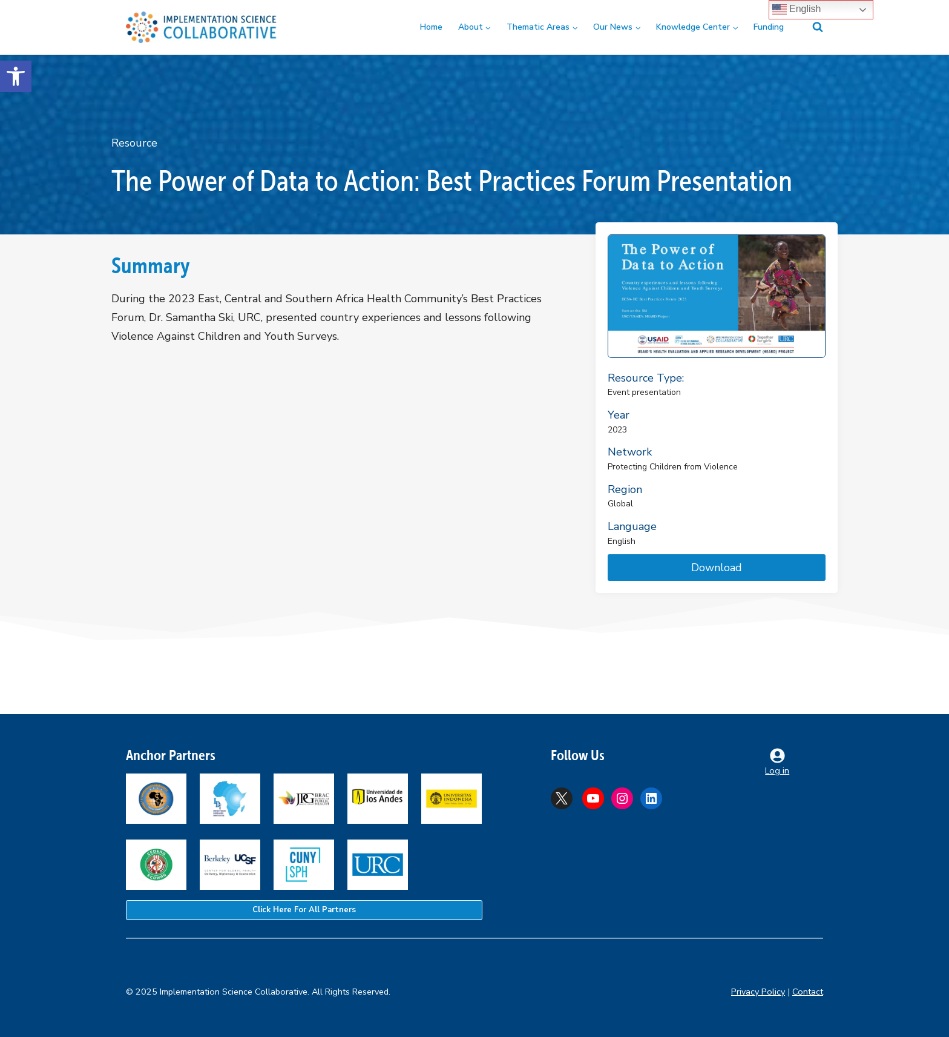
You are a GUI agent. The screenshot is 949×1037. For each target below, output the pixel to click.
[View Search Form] (810, 27)
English (796, 9)
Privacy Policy (758, 992)
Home (431, 27)
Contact (807, 992)
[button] (15, 76)
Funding (769, 27)
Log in (777, 770)
